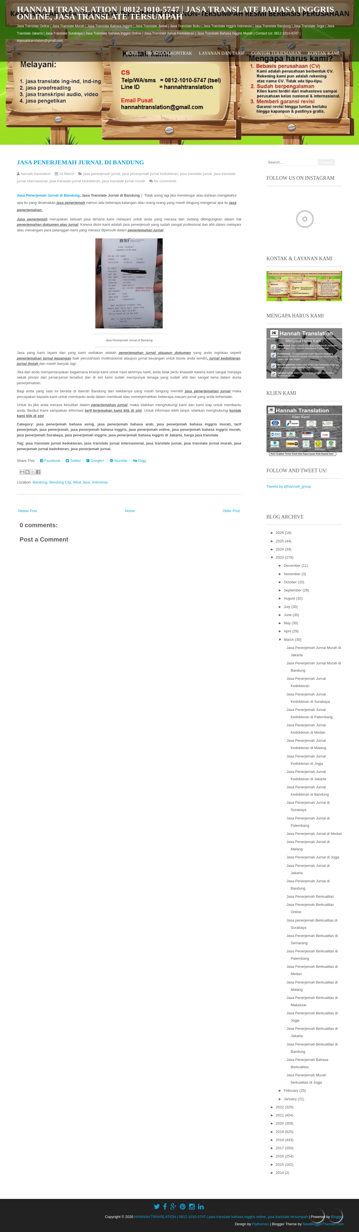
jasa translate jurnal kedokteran (74, 181)
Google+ (95, 461)
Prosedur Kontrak (169, 53)
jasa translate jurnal (196, 174)
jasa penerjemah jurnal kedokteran (150, 174)
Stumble (118, 461)
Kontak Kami (323, 53)
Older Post (231, 511)
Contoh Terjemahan (276, 53)
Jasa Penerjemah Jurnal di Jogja (312, 857)
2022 (280, 1107)
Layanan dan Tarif (222, 53)
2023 (280, 557)
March (289, 639)
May (288, 623)
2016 (280, 1156)
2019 (280, 1132)
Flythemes (260, 1224)
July (287, 607)
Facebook (50, 461)
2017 (280, 1148)
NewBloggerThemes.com (323, 1224)
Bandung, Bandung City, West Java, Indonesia (70, 482)
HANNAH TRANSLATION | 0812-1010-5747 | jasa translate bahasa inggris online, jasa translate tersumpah (175, 12)
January (291, 1099)
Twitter (73, 461)
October (291, 582)
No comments (165, 181)
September (293, 590)
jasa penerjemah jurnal (101, 174)
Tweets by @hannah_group (288, 486)
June (288, 615)
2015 (280, 1164)
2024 (280, 549)
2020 (280, 1123)
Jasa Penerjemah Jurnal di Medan (314, 834)
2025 (280, 541)
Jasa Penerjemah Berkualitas (310, 896)
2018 (280, 1140)
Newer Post (27, 511)
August (290, 598)
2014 (280, 1173)
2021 (280, 1115)
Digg (139, 461)
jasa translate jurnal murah (123, 181)
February (292, 1090)
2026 (280, 533)
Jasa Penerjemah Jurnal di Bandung (80, 162)
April (288, 631)
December (293, 565)
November (293, 574)
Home (132, 53)
